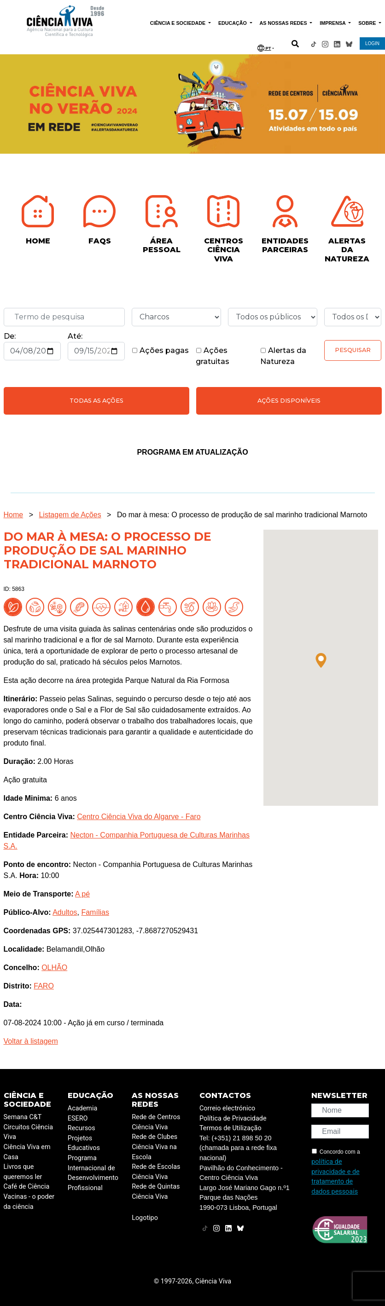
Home (13, 515)
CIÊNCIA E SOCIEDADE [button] (178, 23)
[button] (321, 660)
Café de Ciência (27, 1186)
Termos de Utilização (230, 1128)
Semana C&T (23, 1117)
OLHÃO (54, 967)
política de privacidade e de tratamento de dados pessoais (335, 1177)
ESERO (78, 1118)
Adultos (64, 912)
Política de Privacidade (233, 1118)
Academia (82, 1108)
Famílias (95, 912)
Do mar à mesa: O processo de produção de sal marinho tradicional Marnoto (242, 515)
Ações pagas (160, 350)
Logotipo (145, 1218)
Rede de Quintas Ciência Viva (156, 1192)
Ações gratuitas (212, 356)
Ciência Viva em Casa (27, 1152)
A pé (82, 894)
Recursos (81, 1128)
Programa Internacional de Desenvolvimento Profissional (93, 1173)
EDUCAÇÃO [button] (233, 23)
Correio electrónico (227, 1108)
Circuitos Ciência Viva (28, 1132)
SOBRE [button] (367, 23)
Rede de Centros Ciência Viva (156, 1122)
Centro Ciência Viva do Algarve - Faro (138, 817)
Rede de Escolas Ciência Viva (156, 1172)
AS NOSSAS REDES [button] (284, 23)
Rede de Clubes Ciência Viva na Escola (154, 1147)
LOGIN (372, 43)
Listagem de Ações (70, 515)
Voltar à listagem (31, 1041)
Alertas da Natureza (283, 356)
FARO (44, 986)
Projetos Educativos (84, 1143)
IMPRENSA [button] (333, 23)
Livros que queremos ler (23, 1172)
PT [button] (264, 48)
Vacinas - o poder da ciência (29, 1202)
